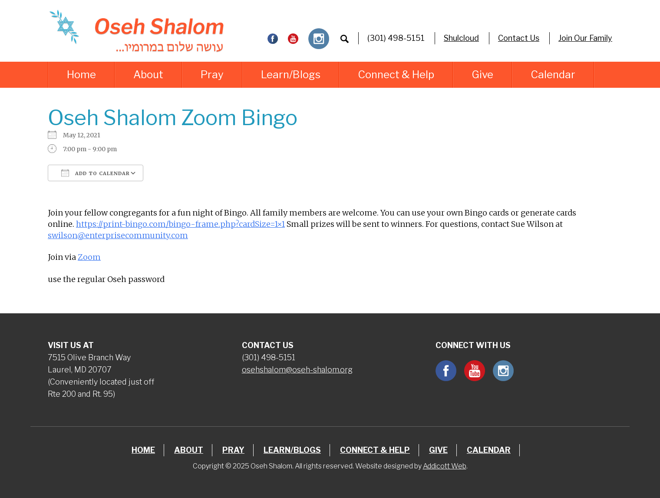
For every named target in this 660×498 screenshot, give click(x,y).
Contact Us (518, 38)
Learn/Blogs (290, 74)
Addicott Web (444, 466)
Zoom (89, 257)
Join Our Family (585, 38)
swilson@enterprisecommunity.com (118, 235)
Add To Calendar (95, 173)
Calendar (553, 74)
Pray (212, 74)
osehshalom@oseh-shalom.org (297, 369)
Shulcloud (461, 38)
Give (482, 74)
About (148, 74)
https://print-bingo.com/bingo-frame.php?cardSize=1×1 (180, 224)
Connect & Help (396, 74)
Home (81, 74)
